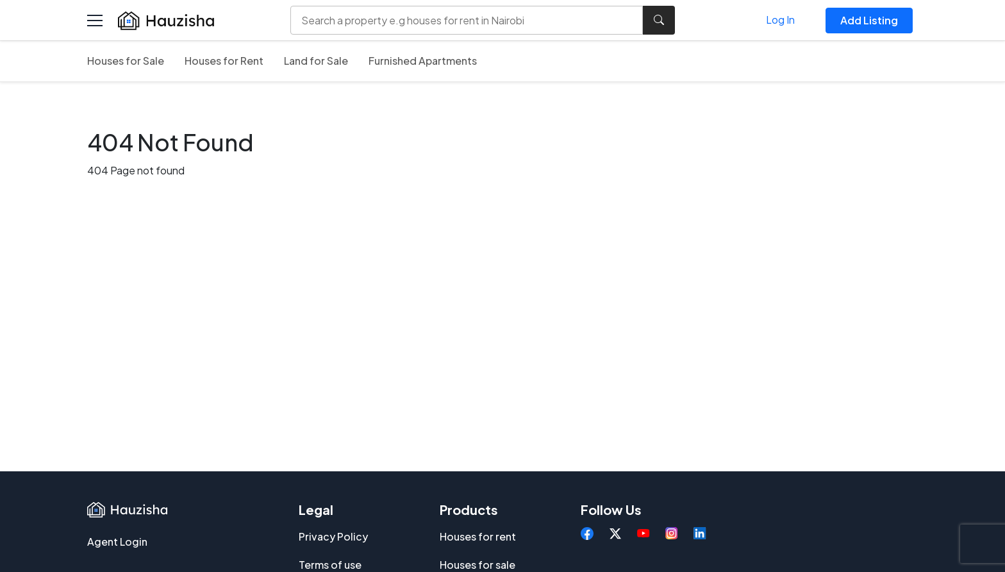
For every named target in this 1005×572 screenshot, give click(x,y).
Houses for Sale (125, 60)
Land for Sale (316, 60)
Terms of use (330, 564)
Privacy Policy (333, 536)
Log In (780, 19)
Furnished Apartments (423, 60)
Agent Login (117, 541)
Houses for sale (477, 564)
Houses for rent (478, 536)
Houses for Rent (224, 60)
